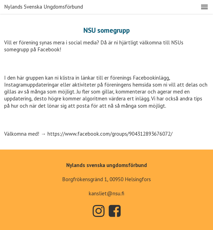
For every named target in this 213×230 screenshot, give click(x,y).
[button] (204, 6)
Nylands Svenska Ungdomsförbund (43, 6)
